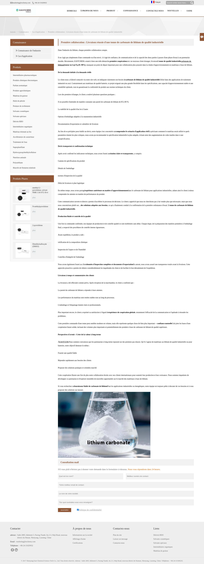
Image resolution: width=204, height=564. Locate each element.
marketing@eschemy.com (21, 3)
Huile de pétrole (19, 101)
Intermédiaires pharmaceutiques (25, 75)
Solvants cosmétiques (21, 111)
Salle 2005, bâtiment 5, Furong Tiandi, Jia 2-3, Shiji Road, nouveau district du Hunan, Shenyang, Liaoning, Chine (42, 536)
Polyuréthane (18, 163)
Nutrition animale (19, 158)
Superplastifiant (19, 147)
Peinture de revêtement (21, 106)
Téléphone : (14, 546)
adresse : (13, 535)
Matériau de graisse (20, 96)
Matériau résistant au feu (22, 132)
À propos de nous (91, 11)
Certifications (78, 543)
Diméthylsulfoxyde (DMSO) (39, 245)
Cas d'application (38, 32)
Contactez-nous (155, 11)
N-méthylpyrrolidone (40, 206)
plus (34, 198)
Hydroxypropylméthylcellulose (24, 152)
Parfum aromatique (20, 86)
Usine (189, 11)
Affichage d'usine (79, 539)
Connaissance (132, 11)
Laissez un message (120, 539)
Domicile (72, 11)
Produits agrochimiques (22, 91)
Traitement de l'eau (20, 142)
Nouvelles (175, 11)
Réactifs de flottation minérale (24, 168)
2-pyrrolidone (37, 225)
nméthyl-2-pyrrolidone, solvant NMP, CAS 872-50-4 (40, 190)
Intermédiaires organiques (22, 127)
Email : (13, 542)
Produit (113, 11)
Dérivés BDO (18, 122)
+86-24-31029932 (40, 3)
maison (12, 32)
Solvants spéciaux (19, 116)
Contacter (15, 528)
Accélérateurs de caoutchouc (23, 137)
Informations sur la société (82, 535)
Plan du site (117, 535)
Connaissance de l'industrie (29, 50)
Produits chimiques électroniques (25, 80)
